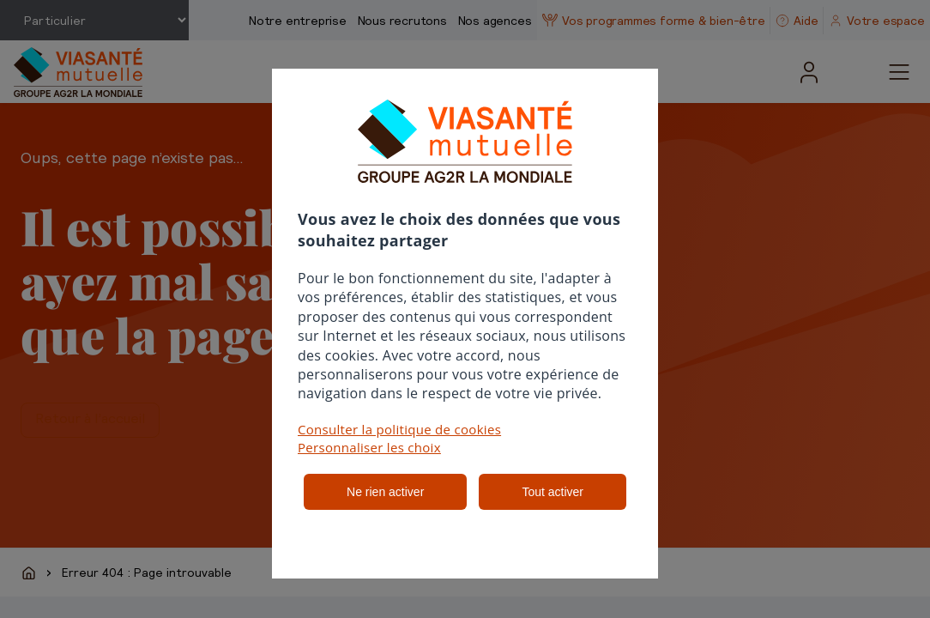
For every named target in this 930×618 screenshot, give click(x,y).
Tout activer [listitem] (552, 492)
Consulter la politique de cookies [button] (399, 429)
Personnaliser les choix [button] (369, 447)
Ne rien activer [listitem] (385, 492)
